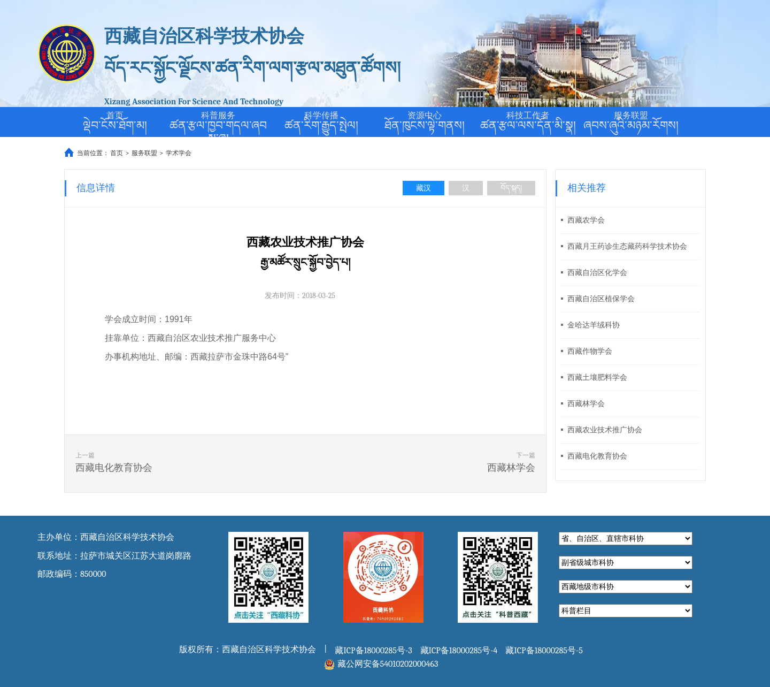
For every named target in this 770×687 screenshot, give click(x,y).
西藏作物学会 (586, 351)
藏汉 (423, 188)
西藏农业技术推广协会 (601, 429)
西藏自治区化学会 (594, 272)
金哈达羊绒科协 (590, 325)
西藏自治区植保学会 (598, 298)
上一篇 (174, 464)
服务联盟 (144, 153)
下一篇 (436, 464)
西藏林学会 (583, 403)
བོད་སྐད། (511, 188)
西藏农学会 (583, 220)
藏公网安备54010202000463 (387, 664)
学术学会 (178, 153)
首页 (116, 153)
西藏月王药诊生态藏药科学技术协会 (624, 246)
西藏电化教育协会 (594, 456)
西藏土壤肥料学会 (594, 377)
